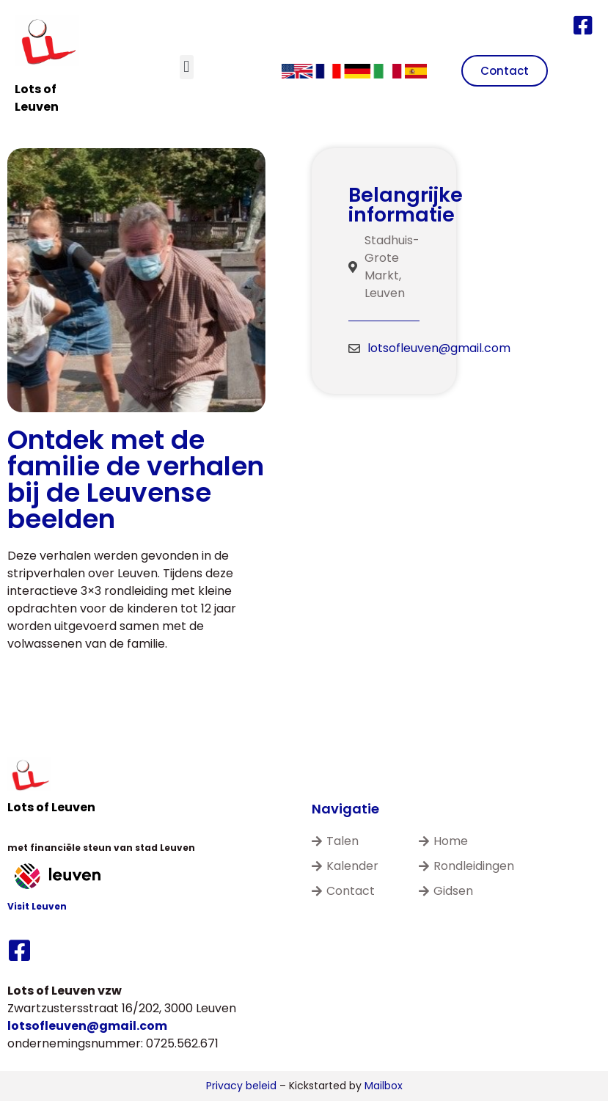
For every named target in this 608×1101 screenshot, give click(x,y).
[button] (187, 67)
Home (443, 841)
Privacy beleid (241, 1085)
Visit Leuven (37, 906)
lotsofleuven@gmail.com (438, 348)
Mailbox (384, 1085)
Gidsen (446, 890)
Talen (335, 841)
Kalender (345, 865)
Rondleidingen (466, 865)
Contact (343, 890)
